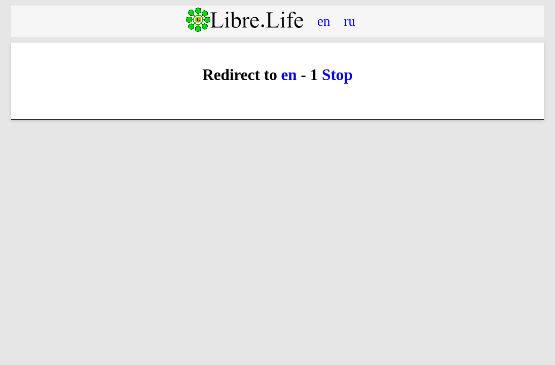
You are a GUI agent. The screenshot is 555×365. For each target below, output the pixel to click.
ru (350, 20)
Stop (337, 75)
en (323, 20)
